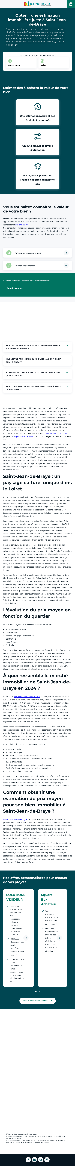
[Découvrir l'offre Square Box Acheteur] (59, 938)
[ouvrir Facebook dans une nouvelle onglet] (28, 1159)
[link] (37, 1001)
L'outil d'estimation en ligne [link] (15, 819)
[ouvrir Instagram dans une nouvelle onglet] (47, 1159)
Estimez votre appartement (28, 253)
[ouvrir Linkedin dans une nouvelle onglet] (34, 1159)
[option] (21, 62)
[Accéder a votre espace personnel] (71, 4)
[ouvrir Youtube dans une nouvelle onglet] (40, 1159)
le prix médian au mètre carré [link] (27, 696)
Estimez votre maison (25, 266)
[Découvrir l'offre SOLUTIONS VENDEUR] (26, 938)
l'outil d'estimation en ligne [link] (55, 433)
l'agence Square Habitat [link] (24, 436)
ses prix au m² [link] (21, 224)
